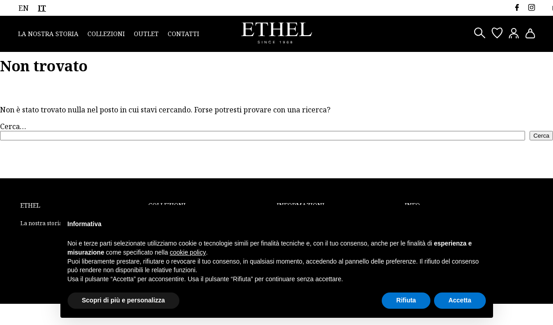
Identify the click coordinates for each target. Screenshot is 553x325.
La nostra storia (48, 33)
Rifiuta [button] (406, 300)
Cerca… (13, 126)
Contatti (183, 33)
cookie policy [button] (188, 252)
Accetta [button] (459, 300)
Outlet (146, 33)
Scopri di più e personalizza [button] (123, 300)
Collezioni (106, 33)
